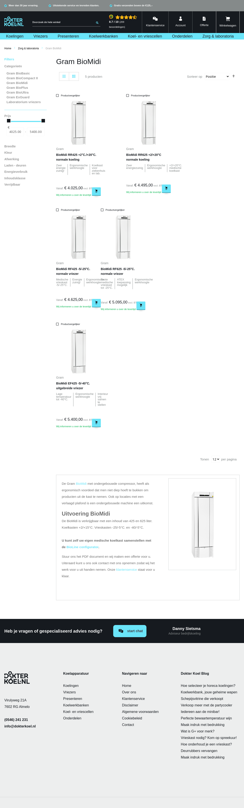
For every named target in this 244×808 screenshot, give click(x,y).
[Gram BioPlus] (26, 87)
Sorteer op (194, 76)
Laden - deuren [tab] (15, 165)
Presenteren (72, 699)
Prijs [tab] (7, 116)
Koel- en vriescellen (78, 712)
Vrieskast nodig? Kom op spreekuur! (209, 738)
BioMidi (81, 483)
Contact (128, 725)
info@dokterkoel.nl (20, 726)
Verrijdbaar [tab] (12, 184)
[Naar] (35, 131)
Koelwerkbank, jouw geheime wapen (209, 692)
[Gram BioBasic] (26, 73)
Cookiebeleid (132, 718)
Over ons (129, 692)
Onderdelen (72, 718)
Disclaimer (130, 705)
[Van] (15, 131)
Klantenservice (133, 699)
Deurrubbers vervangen (199, 751)
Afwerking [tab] (11, 159)
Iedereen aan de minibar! (200, 712)
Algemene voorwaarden (140, 712)
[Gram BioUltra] (26, 92)
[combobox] (66, 22)
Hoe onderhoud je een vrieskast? (206, 744)
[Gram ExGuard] (26, 97)
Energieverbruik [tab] (16, 171)
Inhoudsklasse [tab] (14, 178)
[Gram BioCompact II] (26, 78)
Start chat (131, 631)
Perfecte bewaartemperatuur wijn (206, 718)
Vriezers (69, 692)
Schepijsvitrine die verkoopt (202, 699)
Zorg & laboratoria (28, 48)
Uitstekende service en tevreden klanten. (76, 5)
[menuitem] (15, 36)
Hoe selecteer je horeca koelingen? (208, 686)
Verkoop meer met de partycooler (206, 705)
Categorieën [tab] (13, 66)
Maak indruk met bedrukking (202, 725)
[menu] (122, 36)
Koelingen (71, 686)
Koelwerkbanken (76, 705)
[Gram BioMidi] (26, 83)
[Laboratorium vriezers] (26, 102)
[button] (78, 95)
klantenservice (126, 569)
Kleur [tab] (8, 152)
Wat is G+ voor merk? (197, 731)
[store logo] (14, 21)
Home (7, 48)
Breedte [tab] (10, 146)
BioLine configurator (82, 547)
